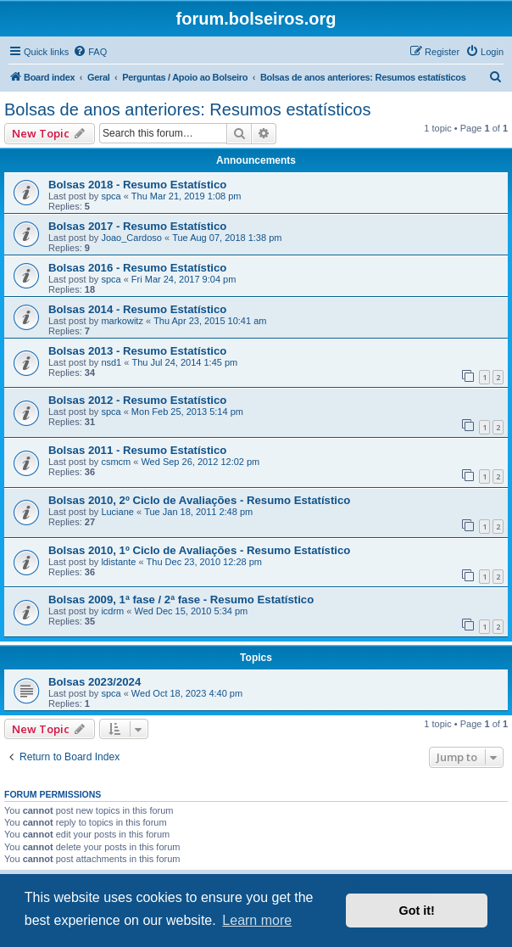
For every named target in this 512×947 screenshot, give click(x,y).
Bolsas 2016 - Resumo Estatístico (137, 267)
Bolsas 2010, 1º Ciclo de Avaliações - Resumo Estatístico (199, 550)
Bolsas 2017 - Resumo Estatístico (137, 226)
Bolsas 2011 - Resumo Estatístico (137, 450)
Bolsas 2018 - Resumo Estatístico (137, 184)
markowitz (122, 321)
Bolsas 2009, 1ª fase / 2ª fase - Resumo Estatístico (181, 599)
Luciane (117, 512)
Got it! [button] (417, 910)
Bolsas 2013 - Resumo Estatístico (137, 351)
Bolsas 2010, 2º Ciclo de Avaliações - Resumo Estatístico (199, 500)
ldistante (118, 562)
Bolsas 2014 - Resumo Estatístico (137, 309)
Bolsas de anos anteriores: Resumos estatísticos (187, 109)
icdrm (112, 611)
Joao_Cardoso (131, 238)
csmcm (116, 462)
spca (110, 196)
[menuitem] (90, 52)
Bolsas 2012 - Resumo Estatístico (137, 400)
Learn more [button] (257, 920)
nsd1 (111, 362)
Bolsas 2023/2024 (94, 681)
